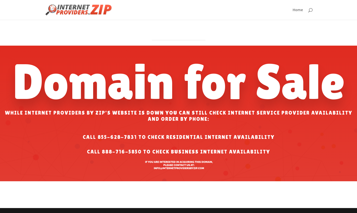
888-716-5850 (122, 152)
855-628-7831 (117, 137)
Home (298, 10)
